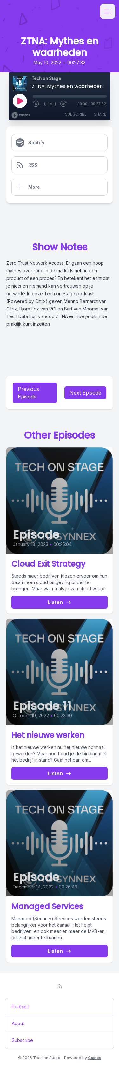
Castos (94, 1057)
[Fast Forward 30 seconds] (63, 103)
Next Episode (85, 393)
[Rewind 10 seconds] (36, 103)
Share (100, 114)
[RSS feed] (59, 986)
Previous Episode (28, 393)
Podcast (20, 1006)
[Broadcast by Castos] (20, 115)
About (18, 1023)
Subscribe (75, 114)
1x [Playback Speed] (50, 104)
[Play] (20, 101)
